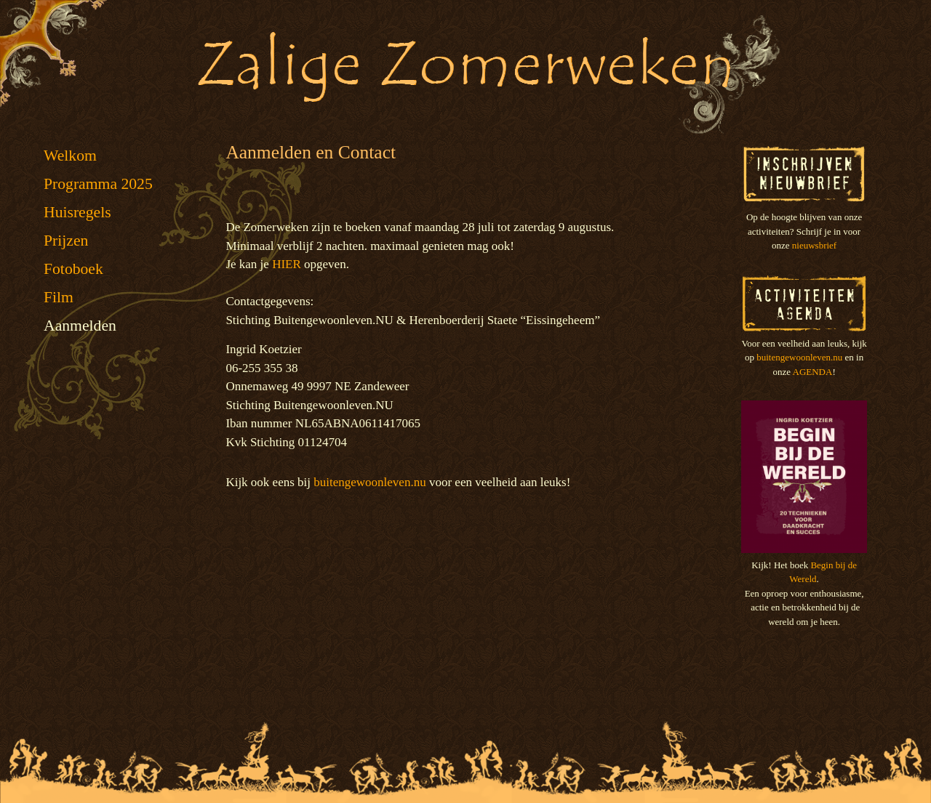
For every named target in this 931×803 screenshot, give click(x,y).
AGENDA (813, 371)
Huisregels (77, 212)
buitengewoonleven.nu (369, 482)
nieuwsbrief (814, 245)
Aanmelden (80, 325)
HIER (286, 264)
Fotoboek (73, 269)
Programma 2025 (98, 184)
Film (58, 297)
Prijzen (66, 240)
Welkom (70, 155)
